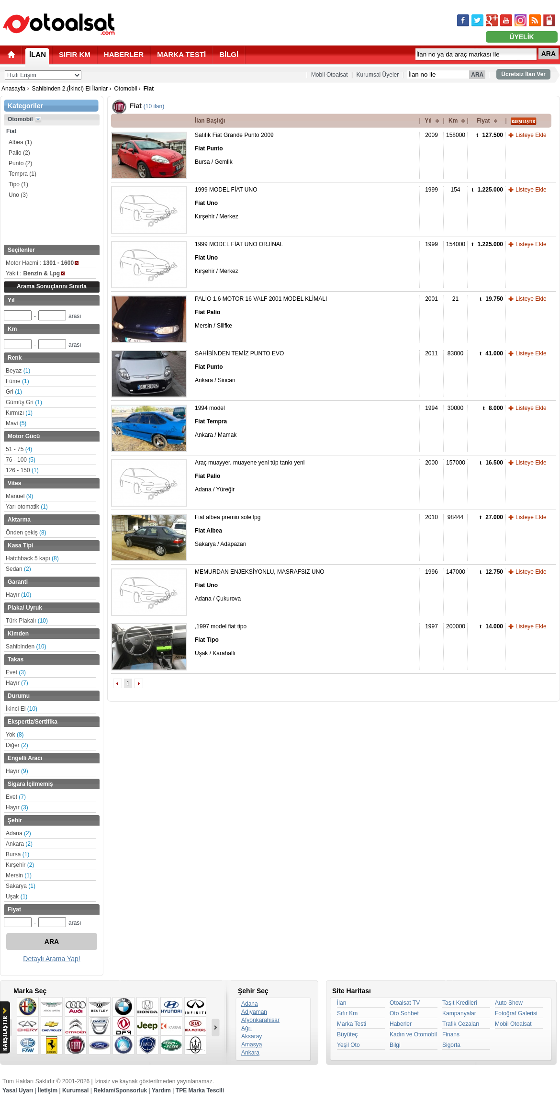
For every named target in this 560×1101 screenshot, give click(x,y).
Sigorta (451, 1045)
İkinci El (21, 708)
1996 (431, 571)
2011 (431, 353)
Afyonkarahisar (260, 1020)
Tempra (22, 173)
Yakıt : (35, 273)
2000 (431, 462)
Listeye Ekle (531, 135)
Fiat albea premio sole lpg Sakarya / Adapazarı (227, 530)
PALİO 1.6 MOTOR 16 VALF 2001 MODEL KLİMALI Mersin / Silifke (261, 312)
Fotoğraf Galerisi (516, 1013)
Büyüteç (347, 1034)
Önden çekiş (26, 532)
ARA (548, 53)
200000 (455, 626)
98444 (455, 517)
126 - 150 (22, 470)
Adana (18, 833)
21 (455, 298)
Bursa (17, 854)
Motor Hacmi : (42, 263)
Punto (20, 163)
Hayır (18, 594)
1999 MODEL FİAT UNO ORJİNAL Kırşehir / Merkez (239, 257)
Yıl (428, 120)
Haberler (401, 1024)
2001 (431, 298)
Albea (20, 142)
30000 (455, 408)
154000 (455, 244)
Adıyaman (254, 1012)
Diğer (17, 745)
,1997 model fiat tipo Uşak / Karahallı (220, 640)
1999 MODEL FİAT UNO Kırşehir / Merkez (226, 203)
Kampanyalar (459, 1013)
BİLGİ (228, 54)
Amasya (251, 1044)
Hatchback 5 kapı (32, 558)
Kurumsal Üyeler (378, 74)
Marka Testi (351, 1024)
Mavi (16, 423)
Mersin (19, 875)
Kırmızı (19, 412)
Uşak (16, 896)
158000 (455, 135)
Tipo (18, 184)
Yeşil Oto (348, 1045)
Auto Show (509, 1002)
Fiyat (483, 120)
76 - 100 (20, 459)
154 (455, 189)
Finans (450, 1034)
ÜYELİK (521, 37)
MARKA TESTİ (181, 54)
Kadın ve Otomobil (413, 1034)
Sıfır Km (347, 1013)
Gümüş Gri (24, 402)
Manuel (19, 496)
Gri (14, 391)
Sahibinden (26, 646)
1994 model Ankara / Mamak (215, 421)
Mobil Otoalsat (329, 74)
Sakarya (20, 886)
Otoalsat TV (405, 1002)
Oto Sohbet (404, 1013)
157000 (455, 462)
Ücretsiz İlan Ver (523, 74)
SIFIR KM (74, 54)
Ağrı (246, 1028)
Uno (18, 195)
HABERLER (124, 54)
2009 (431, 135)
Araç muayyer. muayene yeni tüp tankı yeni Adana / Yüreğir (249, 476)
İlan (341, 1002)
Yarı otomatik (27, 506)
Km (453, 120)
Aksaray (251, 1036)
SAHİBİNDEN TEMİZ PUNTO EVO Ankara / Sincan (239, 367)
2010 (431, 517)
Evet (16, 672)
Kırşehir (20, 865)
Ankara (19, 843)
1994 (431, 408)
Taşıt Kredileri (459, 1002)
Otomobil (125, 88)
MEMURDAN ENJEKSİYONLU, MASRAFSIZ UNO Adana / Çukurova (260, 585)
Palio (19, 152)
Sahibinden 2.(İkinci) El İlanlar (70, 88)
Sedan (18, 569)
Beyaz (18, 370)
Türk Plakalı (27, 620)
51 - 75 (19, 449)
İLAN (37, 54)
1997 (431, 626)
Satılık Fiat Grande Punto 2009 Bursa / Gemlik (234, 148)
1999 (431, 189)
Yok (15, 734)
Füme (17, 381)
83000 (455, 353)
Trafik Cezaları (461, 1024)
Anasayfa (13, 88)
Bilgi (395, 1045)
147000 (455, 571)
